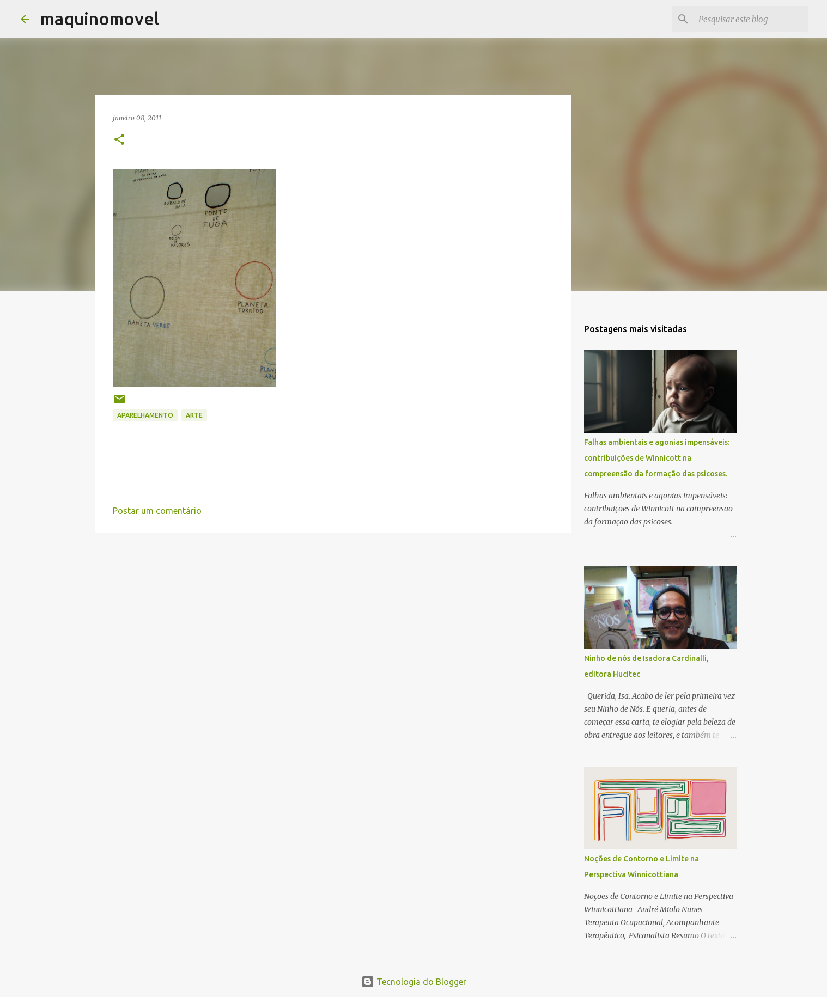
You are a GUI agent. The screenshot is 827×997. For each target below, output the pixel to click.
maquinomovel (99, 18)
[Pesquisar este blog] (751, 19)
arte (194, 415)
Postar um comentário (157, 511)
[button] (119, 140)
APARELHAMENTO (145, 415)
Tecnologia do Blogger (413, 982)
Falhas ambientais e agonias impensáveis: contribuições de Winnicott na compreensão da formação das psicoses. (656, 458)
